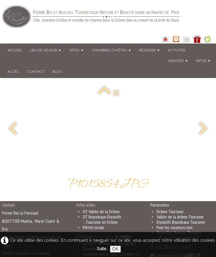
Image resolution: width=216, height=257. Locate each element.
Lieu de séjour (45, 50)
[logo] (98, 17)
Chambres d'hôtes (111, 50)
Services (178, 60)
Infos (203, 60)
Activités (176, 50)
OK (115, 249)
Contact (36, 71)
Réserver (149, 50)
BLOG (57, 71)
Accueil (14, 50)
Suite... (103, 248)
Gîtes (76, 50)
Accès (13, 71)
